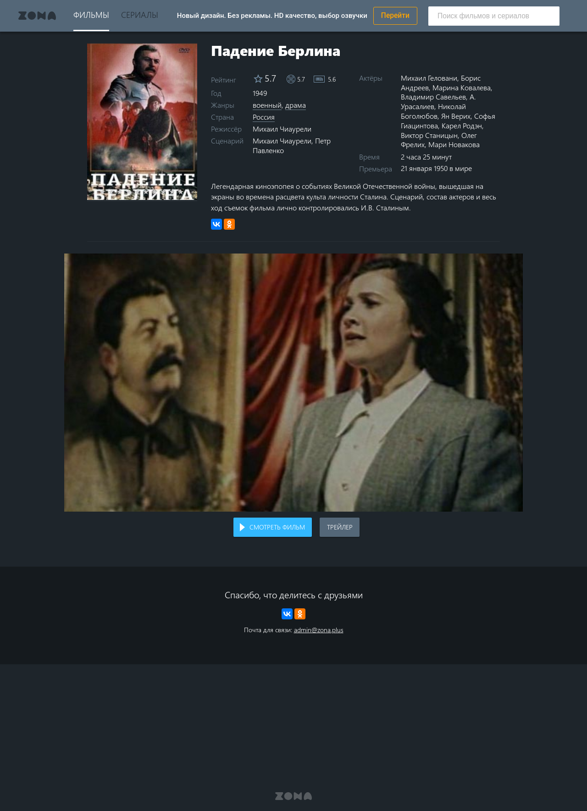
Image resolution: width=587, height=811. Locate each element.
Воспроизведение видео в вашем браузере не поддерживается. (293, 383)
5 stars (142, 192)
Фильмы (91, 14)
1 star (107, 192)
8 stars (168, 192)
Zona (37, 15)
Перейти (395, 15)
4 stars (133, 192)
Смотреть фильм (277, 527)
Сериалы (139, 14)
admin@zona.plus (318, 629)
